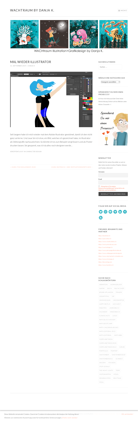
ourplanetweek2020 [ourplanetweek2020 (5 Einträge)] (108, 343)
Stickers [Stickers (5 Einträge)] (111, 363)
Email (100, 179)
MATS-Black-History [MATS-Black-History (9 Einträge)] (107, 320)
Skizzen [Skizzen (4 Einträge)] (102, 363)
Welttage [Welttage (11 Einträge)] (117, 378)
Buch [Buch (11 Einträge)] (109, 288)
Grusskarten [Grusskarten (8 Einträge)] (118, 300)
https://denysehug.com (105, 262)
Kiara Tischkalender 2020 (23, 167)
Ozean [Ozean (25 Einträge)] (122, 347)
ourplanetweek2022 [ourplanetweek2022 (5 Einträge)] (108, 347)
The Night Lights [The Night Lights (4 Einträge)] (106, 370)
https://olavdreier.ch (104, 236)
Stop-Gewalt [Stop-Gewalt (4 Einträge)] (104, 366)
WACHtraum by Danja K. (32, 10)
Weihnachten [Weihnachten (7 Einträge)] (105, 378)
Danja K (31, 66)
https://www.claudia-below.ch (107, 241)
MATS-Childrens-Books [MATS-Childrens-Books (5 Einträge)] (108, 327)
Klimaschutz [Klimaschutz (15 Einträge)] (104, 316)
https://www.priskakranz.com (107, 244)
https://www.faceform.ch (105, 265)
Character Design (34, 151)
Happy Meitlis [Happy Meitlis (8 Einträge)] (104, 304)
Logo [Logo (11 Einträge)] (115, 316)
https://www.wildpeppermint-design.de (110, 253)
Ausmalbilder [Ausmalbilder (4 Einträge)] (116, 284)
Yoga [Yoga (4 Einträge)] (101, 382)
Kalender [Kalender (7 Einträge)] (103, 312)
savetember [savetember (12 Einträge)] (104, 355)
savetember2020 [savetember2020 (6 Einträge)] (118, 355)
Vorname (101, 172)
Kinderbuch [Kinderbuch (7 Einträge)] (115, 312)
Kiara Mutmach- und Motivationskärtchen (72, 167)
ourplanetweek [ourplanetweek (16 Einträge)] (106, 339)
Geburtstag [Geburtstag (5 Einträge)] (104, 296)
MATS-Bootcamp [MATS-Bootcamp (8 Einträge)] (105, 323)
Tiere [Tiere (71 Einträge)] (118, 370)
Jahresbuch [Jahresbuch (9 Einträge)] (114, 308)
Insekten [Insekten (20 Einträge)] (103, 308)
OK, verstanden (127, 414)
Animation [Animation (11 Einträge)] (103, 284)
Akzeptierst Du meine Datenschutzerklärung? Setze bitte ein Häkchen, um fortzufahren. (111, 188)
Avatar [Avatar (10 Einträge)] (102, 288)
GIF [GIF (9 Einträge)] (113, 296)
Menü (124, 10)
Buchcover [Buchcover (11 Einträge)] (119, 288)
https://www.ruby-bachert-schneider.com (110, 256)
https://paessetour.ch (104, 238)
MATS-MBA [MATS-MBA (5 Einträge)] (118, 335)
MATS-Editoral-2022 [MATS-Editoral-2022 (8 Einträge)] (107, 331)
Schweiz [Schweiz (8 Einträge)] (119, 359)
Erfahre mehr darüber (70, 418)
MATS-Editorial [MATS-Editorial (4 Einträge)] (105, 335)
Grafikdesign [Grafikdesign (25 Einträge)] (104, 300)
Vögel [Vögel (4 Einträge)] (116, 374)
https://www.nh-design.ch (106, 259)
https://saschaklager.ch (105, 247)
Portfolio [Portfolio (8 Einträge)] (103, 351)
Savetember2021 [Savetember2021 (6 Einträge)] (106, 359)
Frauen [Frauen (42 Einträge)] (119, 292)
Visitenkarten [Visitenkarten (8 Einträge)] (105, 374)
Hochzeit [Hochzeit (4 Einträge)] (117, 304)
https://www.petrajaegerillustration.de (109, 250)
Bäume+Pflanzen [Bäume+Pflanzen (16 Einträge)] (106, 292)
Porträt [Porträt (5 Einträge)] (114, 351)
